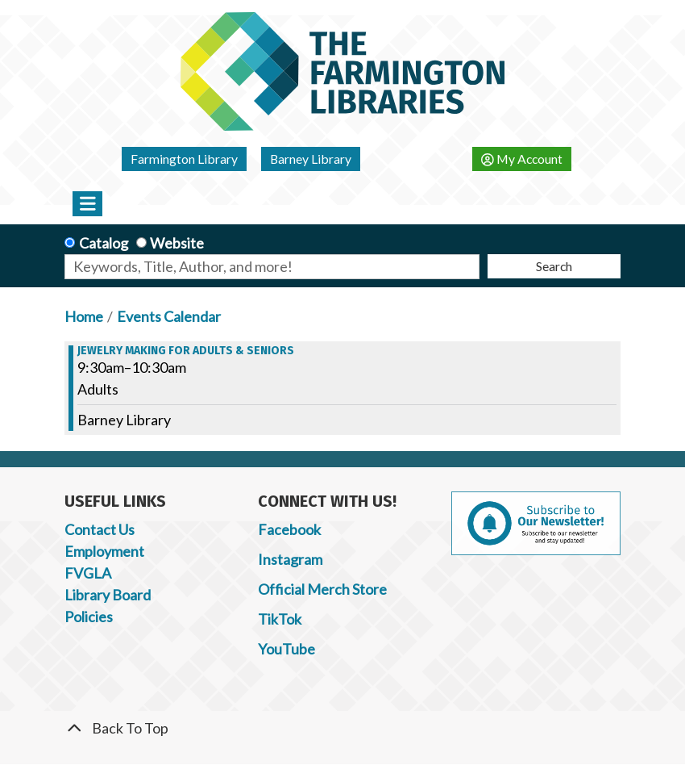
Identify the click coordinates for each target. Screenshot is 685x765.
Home (83, 316)
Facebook (289, 529)
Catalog (103, 243)
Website (177, 243)
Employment (104, 551)
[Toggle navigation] (87, 203)
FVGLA (87, 573)
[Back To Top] (342, 728)
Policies (88, 616)
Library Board (107, 595)
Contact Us (99, 529)
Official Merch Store (322, 589)
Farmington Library (184, 158)
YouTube (286, 649)
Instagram (290, 559)
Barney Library (310, 158)
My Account (522, 158)
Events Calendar (169, 316)
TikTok (279, 619)
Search (554, 266)
